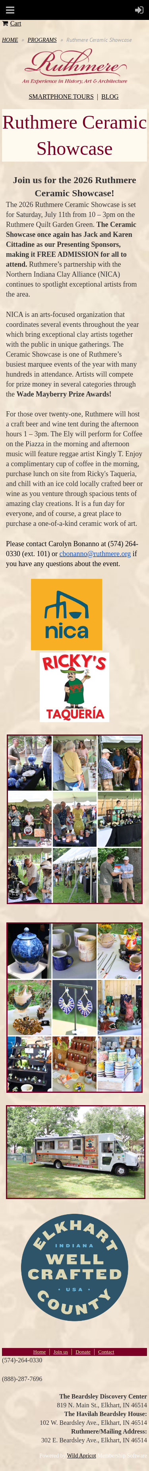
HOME (10, 40)
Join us (61, 1352)
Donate (83, 1352)
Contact (106, 1352)
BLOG (110, 96)
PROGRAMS (41, 40)
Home (39, 1352)
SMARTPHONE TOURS (61, 96)
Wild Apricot (81, 1456)
